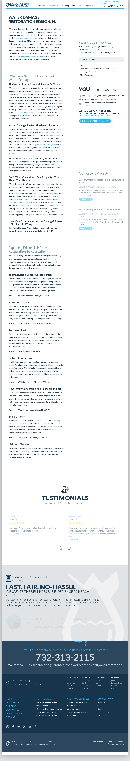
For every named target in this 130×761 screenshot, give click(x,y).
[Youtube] (29, 726)
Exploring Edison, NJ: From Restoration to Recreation (101, 72)
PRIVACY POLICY (14, 713)
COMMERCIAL (13, 702)
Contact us (102, 709)
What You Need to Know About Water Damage (98, 68)
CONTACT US (12, 710)
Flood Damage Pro (48, 144)
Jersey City (71, 683)
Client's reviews (104, 712)
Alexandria (100, 680)
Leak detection (42, 705)
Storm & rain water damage (47, 712)
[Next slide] (69, 548)
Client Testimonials (87, 75)
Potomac (85, 688)
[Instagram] (7, 726)
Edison (69, 680)
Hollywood (115, 685)
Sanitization (71, 715)
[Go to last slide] (61, 548)
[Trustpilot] (18, 726)
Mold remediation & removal (47, 715)
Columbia (85, 685)
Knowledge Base (69, 5)
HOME (9, 698)
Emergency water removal (77, 702)
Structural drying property (77, 712)
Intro (82, 65)
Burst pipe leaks (73, 709)
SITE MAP (10, 717)
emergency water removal (32, 56)
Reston (99, 688)
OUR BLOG (11, 706)
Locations (53, 5)
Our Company (86, 5)
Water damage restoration (46, 702)
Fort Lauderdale (117, 683)
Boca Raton (115, 680)
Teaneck (70, 688)
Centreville (100, 685)
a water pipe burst (27, 112)
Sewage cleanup (73, 705)
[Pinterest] (35, 726)
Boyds (84, 683)
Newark (70, 685)
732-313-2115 (46, 231)
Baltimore (85, 680)
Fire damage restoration (76, 719)
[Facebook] (13, 726)
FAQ (99, 705)
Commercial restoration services (49, 709)
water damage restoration (26, 38)
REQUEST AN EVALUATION (96, 121)
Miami (113, 688)
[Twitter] (24, 726)
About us (101, 702)
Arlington (100, 683)
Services (41, 5)
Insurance (101, 715)
